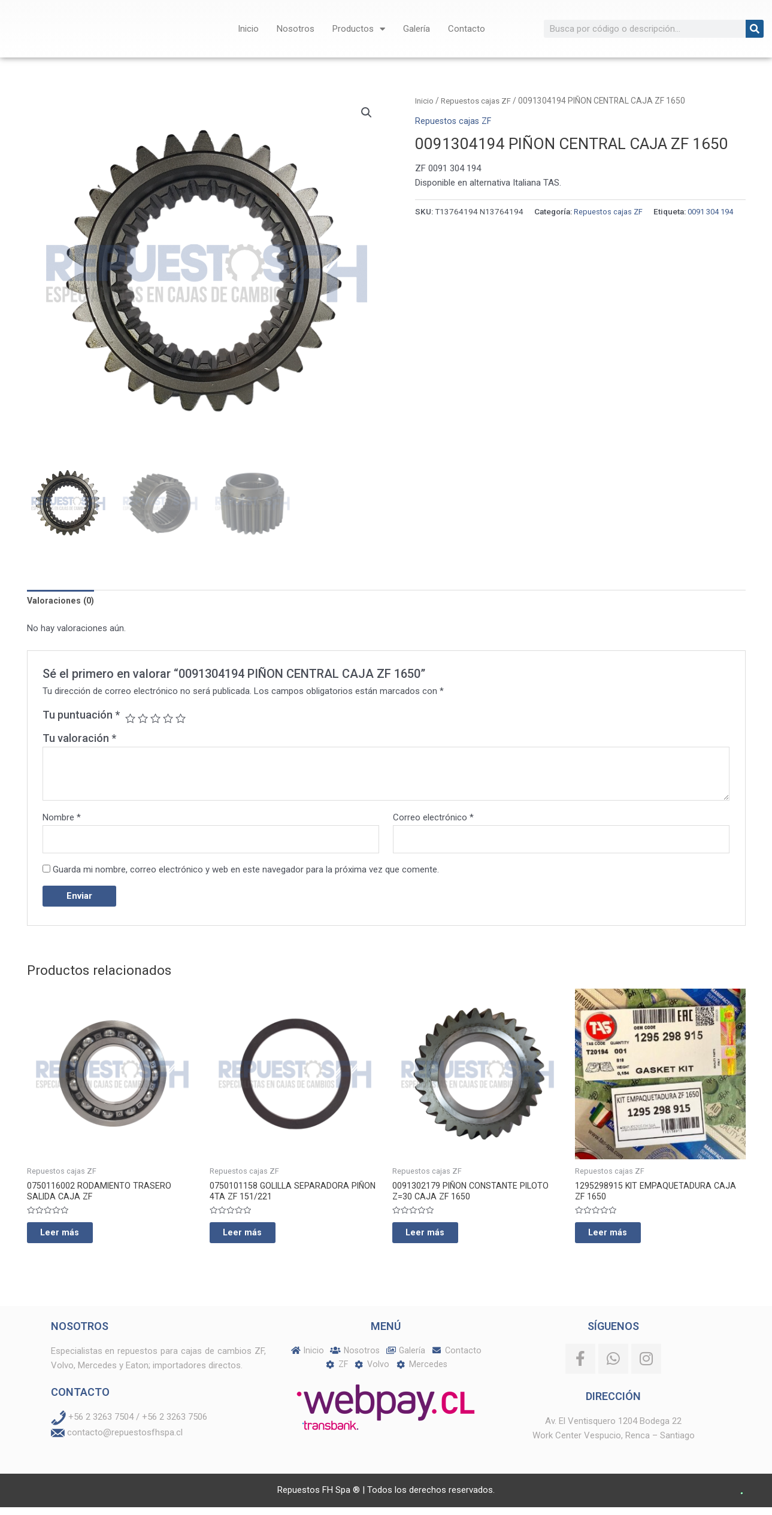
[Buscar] (755, 29)
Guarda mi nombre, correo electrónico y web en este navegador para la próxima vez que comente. (246, 871)
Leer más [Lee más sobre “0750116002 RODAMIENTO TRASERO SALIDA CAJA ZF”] (70, 1238)
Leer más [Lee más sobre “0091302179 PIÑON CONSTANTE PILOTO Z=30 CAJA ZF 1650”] (436, 1238)
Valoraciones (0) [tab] (62, 601)
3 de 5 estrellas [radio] (157, 719)
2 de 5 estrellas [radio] (143, 719)
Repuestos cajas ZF (477, 100)
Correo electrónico (433, 818)
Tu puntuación (81, 716)
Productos (358, 29)
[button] (366, 113)
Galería (416, 28)
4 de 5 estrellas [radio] (170, 719)
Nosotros (295, 28)
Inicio (248, 28)
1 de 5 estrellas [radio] (130, 719)
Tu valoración (79, 740)
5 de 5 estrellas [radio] (183, 719)
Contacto (466, 28)
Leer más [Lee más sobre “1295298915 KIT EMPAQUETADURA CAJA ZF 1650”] (618, 1238)
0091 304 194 (475, 226)
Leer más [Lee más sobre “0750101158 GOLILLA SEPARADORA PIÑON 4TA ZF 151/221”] (253, 1238)
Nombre (62, 818)
